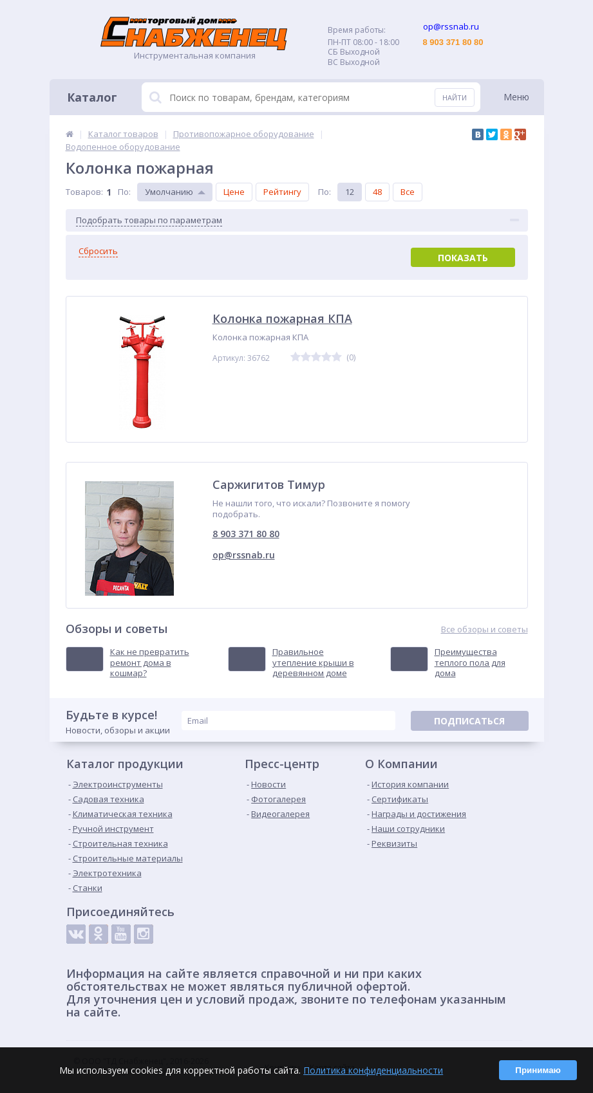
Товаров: (84, 191)
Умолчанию (169, 191)
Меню (516, 97)
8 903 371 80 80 (245, 534)
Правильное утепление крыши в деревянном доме (313, 663)
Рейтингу (282, 191)
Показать (463, 258)
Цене (234, 191)
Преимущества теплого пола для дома (470, 663)
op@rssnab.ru (243, 555)
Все (407, 191)
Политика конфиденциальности (373, 1070)
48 (377, 191)
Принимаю (538, 1070)
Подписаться (469, 721)
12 (349, 191)
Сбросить (98, 251)
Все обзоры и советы (484, 629)
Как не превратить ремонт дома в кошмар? (149, 663)
